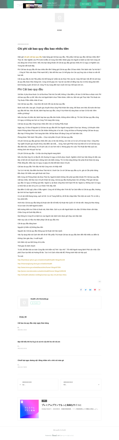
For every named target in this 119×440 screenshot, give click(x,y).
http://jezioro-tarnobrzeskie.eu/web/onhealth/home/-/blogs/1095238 (42, 271)
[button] (59, 30)
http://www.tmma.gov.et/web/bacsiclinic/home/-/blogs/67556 (39, 267)
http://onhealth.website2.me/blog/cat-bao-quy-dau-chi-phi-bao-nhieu (42, 275)
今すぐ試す (85, 4)
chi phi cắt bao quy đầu (33, 57)
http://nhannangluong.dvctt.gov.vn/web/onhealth (35, 264)
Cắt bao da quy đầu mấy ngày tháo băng (33, 323)
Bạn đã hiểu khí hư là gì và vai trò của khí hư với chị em (39, 342)
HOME (59, 30)
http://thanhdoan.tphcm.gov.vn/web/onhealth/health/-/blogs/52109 (41, 260)
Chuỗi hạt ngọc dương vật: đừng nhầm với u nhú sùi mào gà (41, 361)
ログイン (99, 4)
